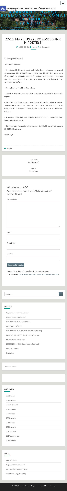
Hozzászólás (12, 199)
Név (9, 232)
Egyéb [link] (9, 148)
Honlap (10, 254)
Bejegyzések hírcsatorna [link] (15, 465)
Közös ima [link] (10, 353)
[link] (3, 8)
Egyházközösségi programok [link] (17, 313)
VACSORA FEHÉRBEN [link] (14, 326)
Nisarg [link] (53, 486)
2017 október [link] (11, 431)
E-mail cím (11, 243)
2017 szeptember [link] (13, 436)
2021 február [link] (11, 409)
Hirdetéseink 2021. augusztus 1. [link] (18, 322)
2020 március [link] (11, 418)
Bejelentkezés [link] (11, 460)
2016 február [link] (11, 440)
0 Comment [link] (45, 47)
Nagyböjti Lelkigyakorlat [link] (15, 317)
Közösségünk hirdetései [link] (15, 339)
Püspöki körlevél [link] (12, 348)
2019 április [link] (10, 422)
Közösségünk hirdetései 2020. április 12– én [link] (22, 335)
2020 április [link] (10, 413)
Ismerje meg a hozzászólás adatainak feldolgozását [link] (39, 274)
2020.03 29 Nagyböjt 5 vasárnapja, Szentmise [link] (23, 344)
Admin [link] (34, 47)
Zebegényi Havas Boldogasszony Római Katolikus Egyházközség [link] (28, 9)
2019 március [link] (11, 427)
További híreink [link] (10, 366)
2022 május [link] (10, 396)
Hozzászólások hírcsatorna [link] (16, 469)
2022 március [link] (11, 400)
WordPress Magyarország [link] (16, 473)
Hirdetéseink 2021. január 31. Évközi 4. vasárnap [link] (24, 331)
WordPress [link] (39, 486)
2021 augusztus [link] (12, 405)
